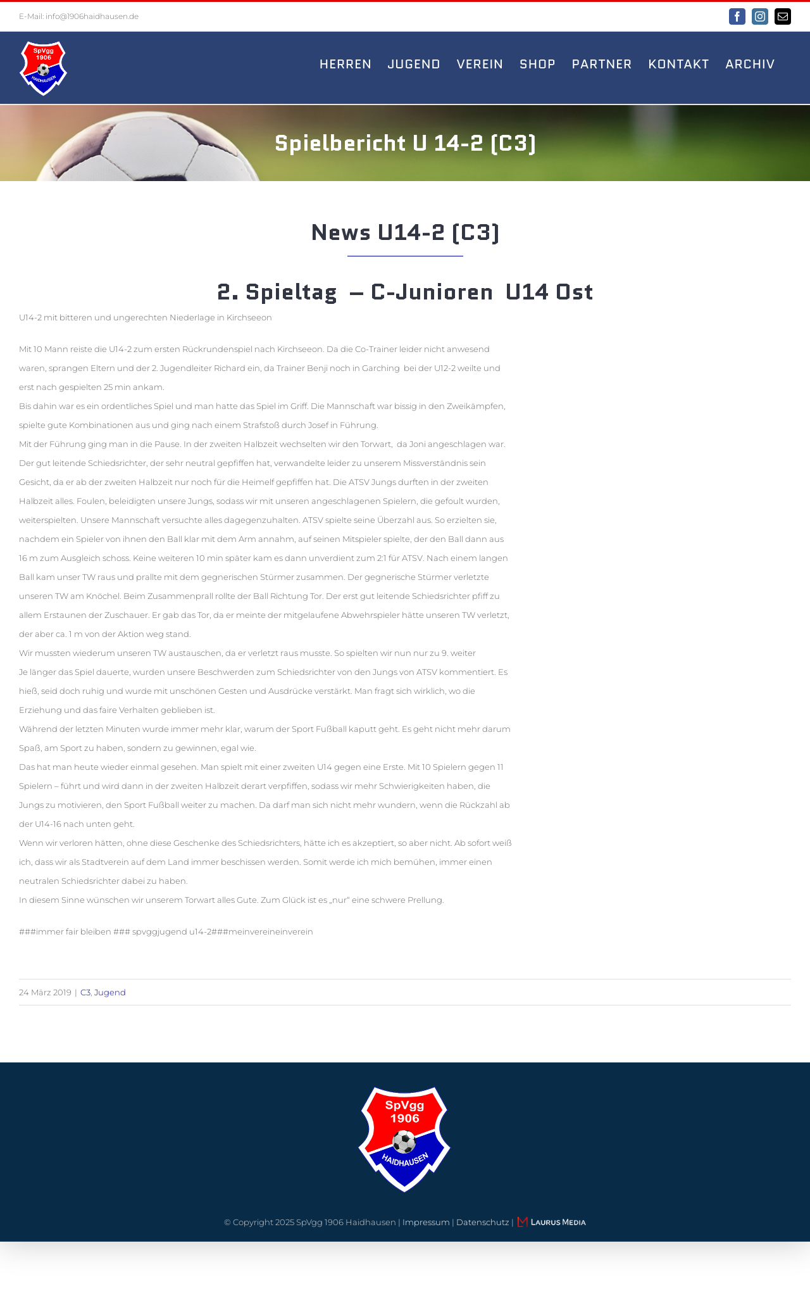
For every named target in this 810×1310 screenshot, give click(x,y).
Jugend (110, 992)
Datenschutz (482, 1222)
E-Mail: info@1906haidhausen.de (79, 16)
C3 (85, 992)
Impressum (426, 1222)
